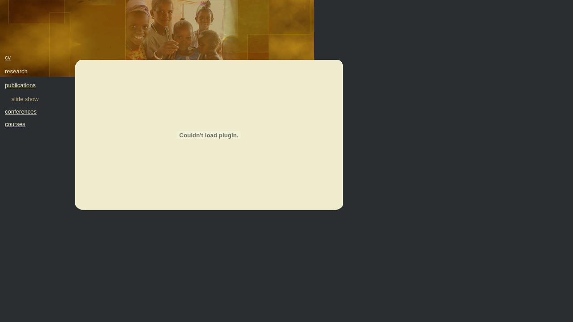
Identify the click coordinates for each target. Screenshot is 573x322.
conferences (21, 111)
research (16, 71)
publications (20, 85)
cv (8, 57)
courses (15, 124)
